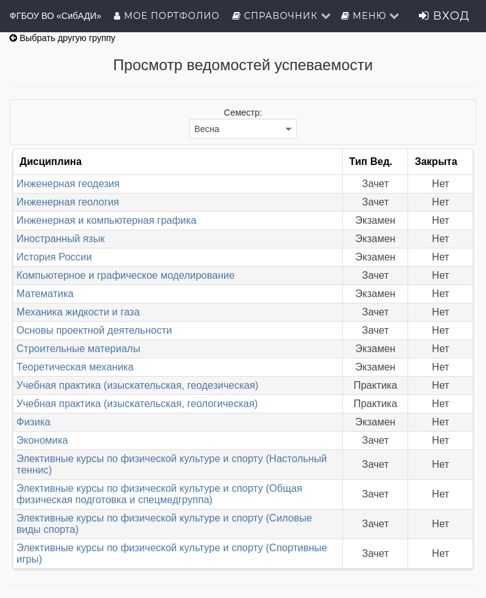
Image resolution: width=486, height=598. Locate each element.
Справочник (282, 15)
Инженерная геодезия (68, 183)
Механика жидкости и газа (78, 312)
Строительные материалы (78, 348)
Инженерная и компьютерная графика (106, 220)
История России (54, 257)
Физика (33, 422)
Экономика (42, 440)
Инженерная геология (67, 202)
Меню (371, 15)
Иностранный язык (60, 238)
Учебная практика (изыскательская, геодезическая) (137, 385)
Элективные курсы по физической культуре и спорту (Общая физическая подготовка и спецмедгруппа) (159, 494)
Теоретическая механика (75, 367)
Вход (444, 16)
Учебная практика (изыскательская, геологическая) (137, 403)
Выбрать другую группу (62, 38)
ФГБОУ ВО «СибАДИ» (55, 16)
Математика (44, 293)
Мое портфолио (168, 15)
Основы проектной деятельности (94, 330)
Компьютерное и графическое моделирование (125, 275)
